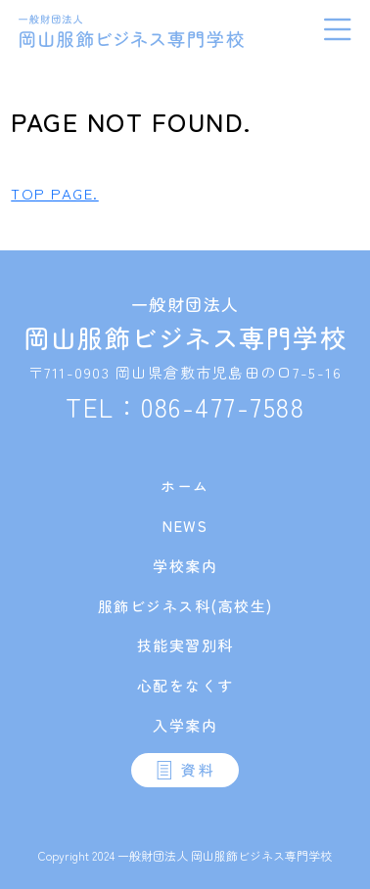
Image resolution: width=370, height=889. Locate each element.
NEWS (185, 525)
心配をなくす (185, 685)
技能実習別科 (185, 645)
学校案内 (185, 566)
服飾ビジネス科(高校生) (185, 606)
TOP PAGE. (55, 193)
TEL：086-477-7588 (185, 406)
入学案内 (185, 725)
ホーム (185, 485)
